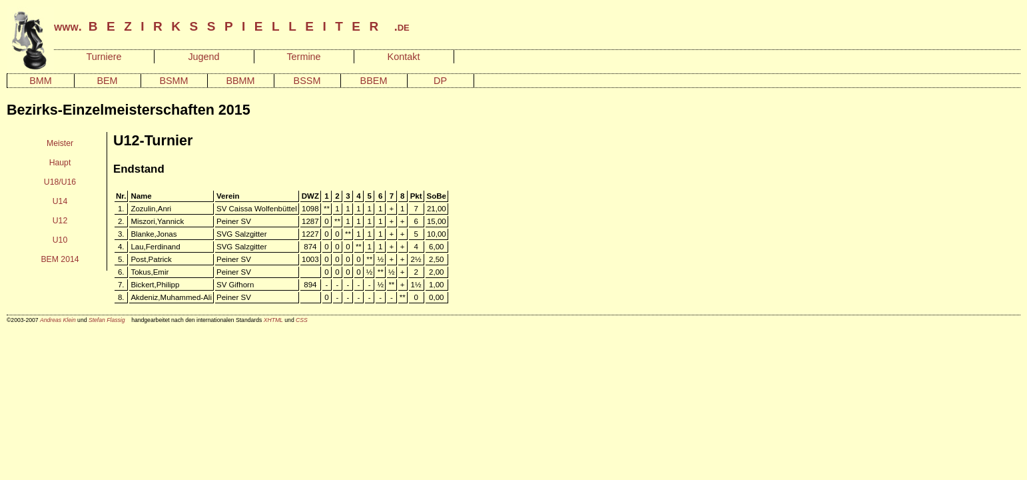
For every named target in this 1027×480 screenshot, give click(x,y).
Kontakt (404, 56)
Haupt (60, 162)
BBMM (240, 80)
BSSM (307, 80)
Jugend (203, 56)
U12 (60, 220)
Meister (60, 143)
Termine (303, 56)
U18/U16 (60, 182)
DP (440, 80)
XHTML (273, 320)
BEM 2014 (60, 259)
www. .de (232, 26)
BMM (40, 80)
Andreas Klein (58, 320)
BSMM (173, 80)
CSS (302, 320)
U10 (60, 240)
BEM (107, 80)
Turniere (103, 56)
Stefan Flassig (107, 320)
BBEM (374, 80)
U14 (60, 201)
